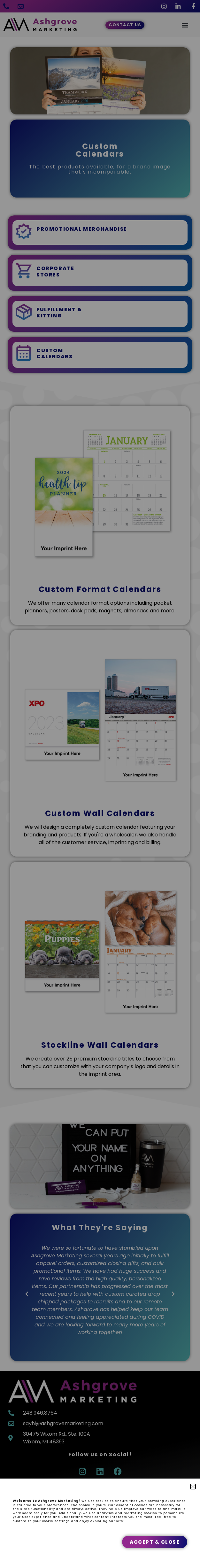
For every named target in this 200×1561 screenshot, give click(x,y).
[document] (100, 780)
